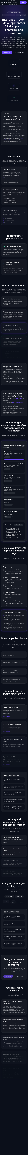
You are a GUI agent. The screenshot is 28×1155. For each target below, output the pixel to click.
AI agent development (17, 402)
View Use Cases (19, 53)
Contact (15, 4)
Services (9, 2)
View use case (6, 717)
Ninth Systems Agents (4, 2)
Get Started (7, 53)
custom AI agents (18, 398)
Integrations (10, 4)
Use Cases (14, 2)
